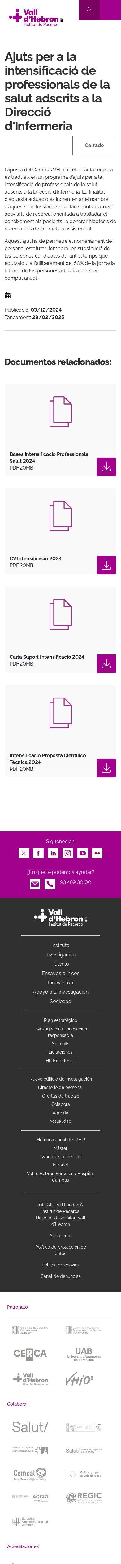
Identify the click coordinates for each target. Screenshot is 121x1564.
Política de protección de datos (60, 1250)
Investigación (60, 955)
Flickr (97, 851)
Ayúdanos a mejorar (60, 1156)
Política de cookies (61, 1264)
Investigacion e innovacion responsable (60, 1032)
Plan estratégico (60, 1020)
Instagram (68, 851)
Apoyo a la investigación (61, 992)
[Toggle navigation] (110, 10)
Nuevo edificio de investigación (60, 1079)
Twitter (24, 851)
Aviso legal (60, 1235)
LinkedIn (53, 851)
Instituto (60, 945)
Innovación (60, 983)
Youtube (82, 851)
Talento (60, 964)
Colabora (60, 1104)
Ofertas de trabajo (60, 1096)
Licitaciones (60, 1052)
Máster (60, 1148)
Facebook (38, 851)
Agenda (60, 1112)
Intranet (60, 1164)
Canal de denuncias (61, 1276)
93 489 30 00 (75, 882)
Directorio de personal (60, 1087)
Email (35, 882)
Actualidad (60, 1121)
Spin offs (60, 1043)
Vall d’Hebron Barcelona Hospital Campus (60, 1176)
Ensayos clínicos (61, 973)
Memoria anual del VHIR (60, 1139)
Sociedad (60, 1001)
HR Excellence (60, 1060)
